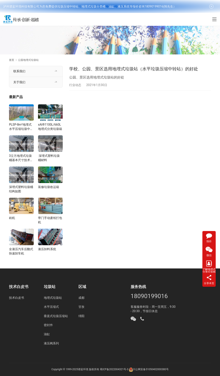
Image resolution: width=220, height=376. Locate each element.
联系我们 (19, 71)
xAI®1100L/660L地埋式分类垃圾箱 (50, 127)
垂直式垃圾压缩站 (56, 316)
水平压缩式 (51, 306)
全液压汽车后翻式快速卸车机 (21, 251)
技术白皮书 (16, 297)
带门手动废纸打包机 (50, 220)
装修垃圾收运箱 (48, 187)
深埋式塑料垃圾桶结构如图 (21, 189)
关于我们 (19, 82)
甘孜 (81, 306)
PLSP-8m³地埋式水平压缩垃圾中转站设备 (21, 127)
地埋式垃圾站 (53, 297)
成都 (81, 297)
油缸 (47, 334)
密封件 (48, 325)
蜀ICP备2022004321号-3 (114, 369)
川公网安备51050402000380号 (150, 369)
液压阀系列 (51, 343)
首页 (11, 60)
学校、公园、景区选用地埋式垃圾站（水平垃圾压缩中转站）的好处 (133, 68)
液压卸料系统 (47, 249)
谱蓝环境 (83, 369)
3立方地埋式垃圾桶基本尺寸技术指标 (21, 158)
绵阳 (81, 316)
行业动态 (75, 85)
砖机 (12, 218)
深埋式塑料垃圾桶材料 (49, 158)
